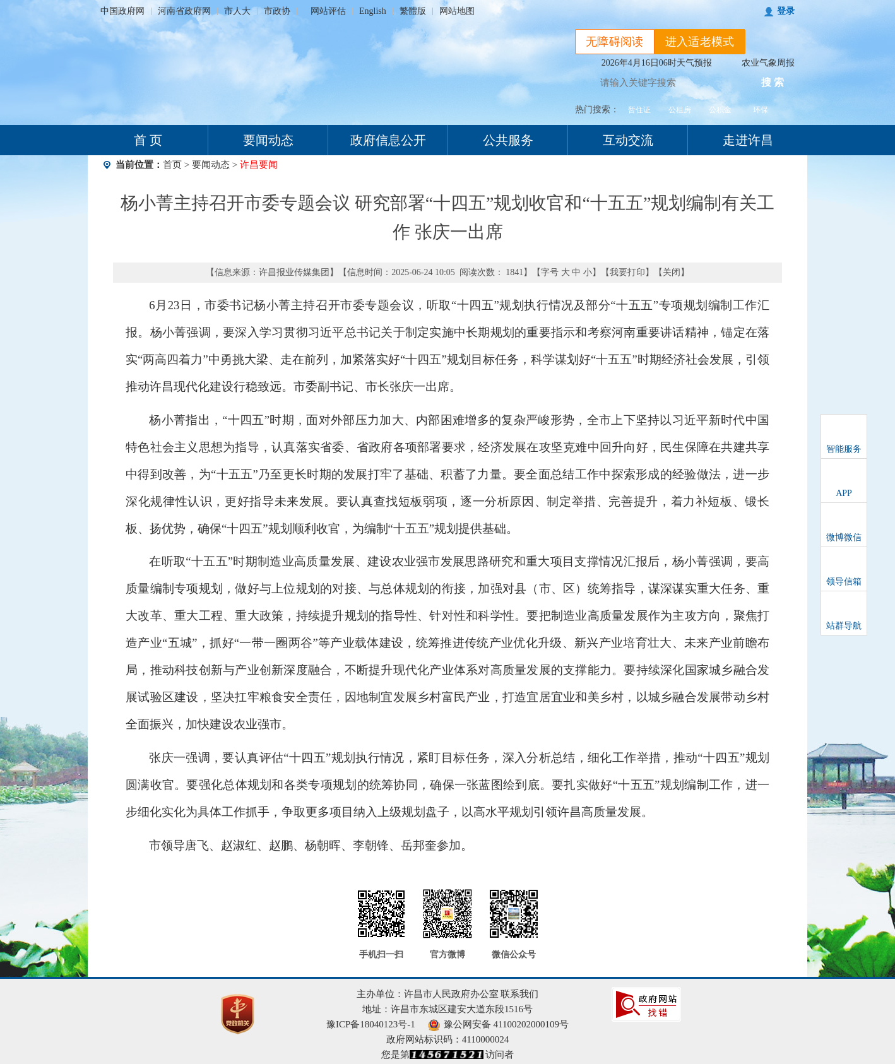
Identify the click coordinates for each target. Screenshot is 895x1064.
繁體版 (413, 11)
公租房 (679, 110)
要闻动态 (268, 140)
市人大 (237, 11)
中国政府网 (122, 11)
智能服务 (844, 449)
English (372, 11)
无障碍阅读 (615, 41)
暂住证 (639, 110)
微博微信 (844, 537)
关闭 (671, 272)
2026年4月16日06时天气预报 (657, 63)
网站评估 (328, 11)
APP (844, 493)
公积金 (720, 110)
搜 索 (772, 82)
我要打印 (627, 272)
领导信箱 (844, 581)
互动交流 (628, 140)
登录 (786, 11)
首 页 (148, 140)
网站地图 (457, 11)
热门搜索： (597, 109)
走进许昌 (748, 140)
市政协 (277, 11)
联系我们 (519, 994)
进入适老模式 (700, 41)
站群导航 (844, 625)
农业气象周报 (768, 63)
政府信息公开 (388, 140)
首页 (172, 165)
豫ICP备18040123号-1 (370, 1024)
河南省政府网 (184, 11)
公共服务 (508, 140)
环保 (760, 110)
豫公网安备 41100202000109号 (498, 1024)
